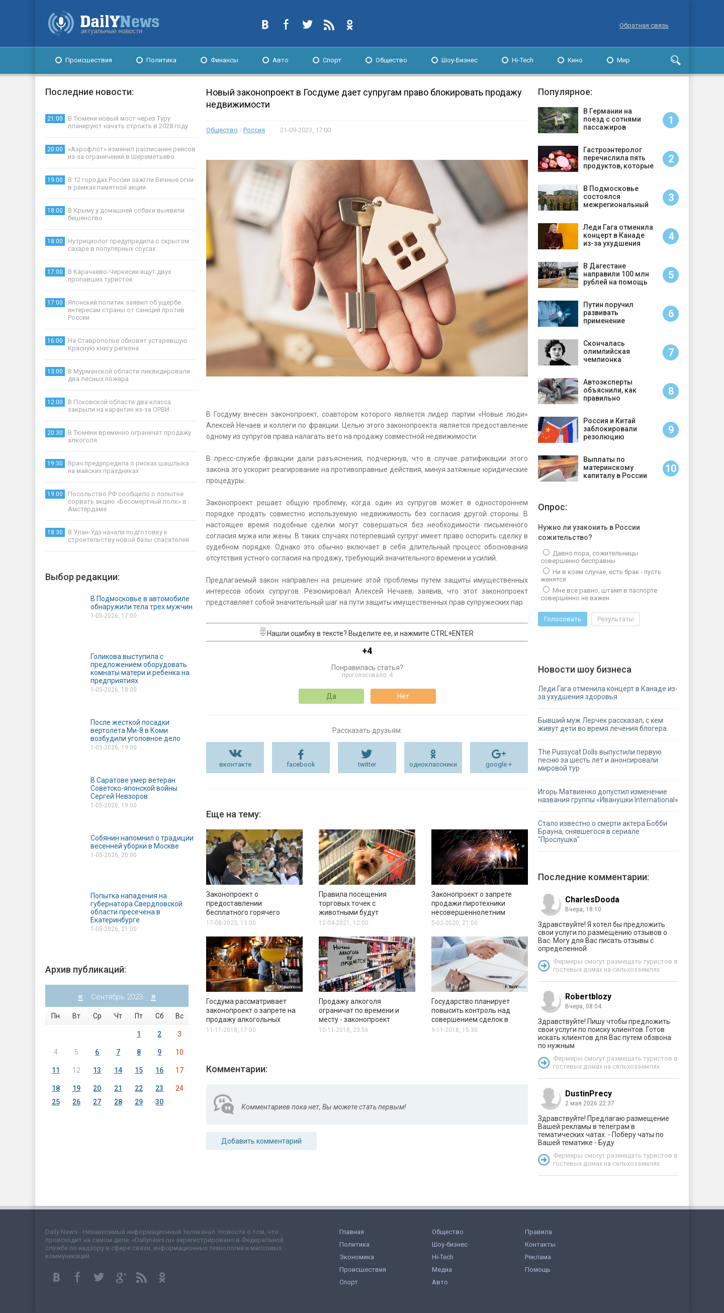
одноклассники (433, 764)
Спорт (332, 60)
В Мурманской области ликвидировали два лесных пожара (117, 375)
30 (159, 1102)
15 (139, 1070)
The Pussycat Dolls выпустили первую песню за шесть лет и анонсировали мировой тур (600, 760)
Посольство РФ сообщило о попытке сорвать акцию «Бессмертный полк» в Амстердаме (116, 501)
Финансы (224, 60)
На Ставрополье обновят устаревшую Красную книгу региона (116, 344)
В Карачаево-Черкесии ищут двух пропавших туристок (108, 275)
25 (56, 1102)
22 (139, 1088)
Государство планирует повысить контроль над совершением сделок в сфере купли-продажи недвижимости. (470, 1019)
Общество (391, 60)
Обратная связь (644, 25)
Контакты (540, 1244)
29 (139, 1102)
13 (97, 1070)
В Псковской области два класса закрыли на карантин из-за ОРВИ (108, 405)
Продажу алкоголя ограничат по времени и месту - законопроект (359, 1010)
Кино (575, 60)
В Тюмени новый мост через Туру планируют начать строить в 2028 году (116, 122)
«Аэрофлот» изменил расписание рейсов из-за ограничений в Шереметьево (120, 152)
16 (159, 1070)
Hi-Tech (522, 60)
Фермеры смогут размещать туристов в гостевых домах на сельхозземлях (615, 965)
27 (97, 1102)
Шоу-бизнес (450, 1244)
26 (76, 1102)
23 (159, 1088)
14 (118, 1070)
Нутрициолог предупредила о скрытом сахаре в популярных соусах (117, 244)
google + (499, 764)
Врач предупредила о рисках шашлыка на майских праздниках (117, 467)
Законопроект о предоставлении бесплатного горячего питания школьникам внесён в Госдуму (254, 912)
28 (118, 1102)
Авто (281, 60)
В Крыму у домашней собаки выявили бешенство (115, 214)
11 (56, 1070)
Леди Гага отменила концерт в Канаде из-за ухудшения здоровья (608, 693)
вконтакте (235, 764)
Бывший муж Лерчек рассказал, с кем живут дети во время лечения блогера (602, 724)
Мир (623, 60)
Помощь (538, 1269)
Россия (254, 130)
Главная (351, 1232)
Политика (161, 60)
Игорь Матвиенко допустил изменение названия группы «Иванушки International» (608, 796)
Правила (538, 1232)
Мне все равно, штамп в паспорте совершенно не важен (598, 594)
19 (76, 1088)
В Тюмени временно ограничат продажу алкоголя (118, 436)
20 (97, 1088)
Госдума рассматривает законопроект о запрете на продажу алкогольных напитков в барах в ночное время (251, 1019)
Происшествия (88, 60)
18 (56, 1088)
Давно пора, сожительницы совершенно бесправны (589, 557)
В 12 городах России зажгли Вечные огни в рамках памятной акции (119, 183)
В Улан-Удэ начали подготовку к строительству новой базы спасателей (117, 535)
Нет (403, 696)
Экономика (356, 1257)
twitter (367, 764)
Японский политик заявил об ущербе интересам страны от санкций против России (115, 309)
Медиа (442, 1269)
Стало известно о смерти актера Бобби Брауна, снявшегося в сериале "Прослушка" (602, 831)
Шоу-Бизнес (459, 60)
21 (118, 1088)
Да (331, 696)
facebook (301, 764)
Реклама (538, 1257)
